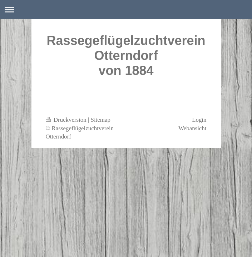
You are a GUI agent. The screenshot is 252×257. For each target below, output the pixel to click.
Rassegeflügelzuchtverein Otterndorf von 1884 (125, 55)
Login (199, 119)
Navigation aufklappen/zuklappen (126, 9)
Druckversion (67, 119)
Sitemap (100, 119)
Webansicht (192, 128)
